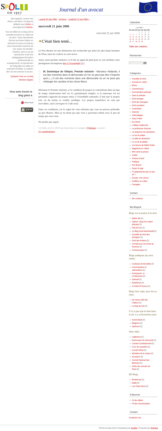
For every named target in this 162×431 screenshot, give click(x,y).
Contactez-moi (135, 418)
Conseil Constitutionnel (141, 344)
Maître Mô (136, 218)
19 (130, 39)
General (135, 112)
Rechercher (135, 55)
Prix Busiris (136, 165)
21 (136, 39)
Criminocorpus (138, 250)
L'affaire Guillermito (140, 125)
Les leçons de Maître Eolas (143, 145)
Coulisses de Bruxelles (141, 264)
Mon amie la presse (140, 152)
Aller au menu (21, 1)
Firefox (28, 24)
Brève (134, 85)
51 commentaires (46, 131)
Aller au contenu (6, 1)
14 (136, 37)
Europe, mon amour (140, 178)
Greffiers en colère (140, 181)
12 (130, 37)
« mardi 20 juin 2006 (47, 19)
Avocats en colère (139, 82)
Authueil (135, 279)
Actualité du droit (139, 79)
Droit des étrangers (140, 102)
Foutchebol (136, 109)
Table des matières (138, 46)
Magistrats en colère (140, 148)
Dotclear (29, 27)
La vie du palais (138, 135)
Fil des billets (137, 400)
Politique (91, 128)
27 (133, 41)
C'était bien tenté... (57, 41)
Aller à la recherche (36, 1)
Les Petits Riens (139, 386)
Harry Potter (137, 119)
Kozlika (134, 428)
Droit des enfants (139, 241)
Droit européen (138, 105)
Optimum (136, 326)
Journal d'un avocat (81, 9)
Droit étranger (138, 99)
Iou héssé (136, 122)
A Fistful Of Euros (139, 286)
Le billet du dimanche (141, 139)
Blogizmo (136, 323)
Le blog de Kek (138, 306)
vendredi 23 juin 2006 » (78, 19)
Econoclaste (137, 320)
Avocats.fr (136, 357)
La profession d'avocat (141, 128)
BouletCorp (136, 380)
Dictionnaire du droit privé (142, 340)
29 (139, 41)
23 (142, 39)
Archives (63, 19)
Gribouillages (137, 115)
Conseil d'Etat (138, 350)
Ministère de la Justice (141, 353)
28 (136, 41)
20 (133, 39)
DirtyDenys (136, 283)
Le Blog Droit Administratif (143, 231)
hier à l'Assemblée (71, 63)
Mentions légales (26, 80)
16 (142, 37)
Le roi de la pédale (140, 142)
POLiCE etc (137, 228)
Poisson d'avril (138, 158)
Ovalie (134, 155)
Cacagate (136, 184)
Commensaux (138, 89)
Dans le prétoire (138, 95)
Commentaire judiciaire (141, 92)
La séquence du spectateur (143, 132)
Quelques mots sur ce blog (21, 76)
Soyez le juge (137, 168)
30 (142, 41)
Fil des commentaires (141, 404)
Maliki (134, 383)
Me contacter (137, 199)
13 (133, 37)
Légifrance (136, 337)
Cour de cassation (139, 347)
